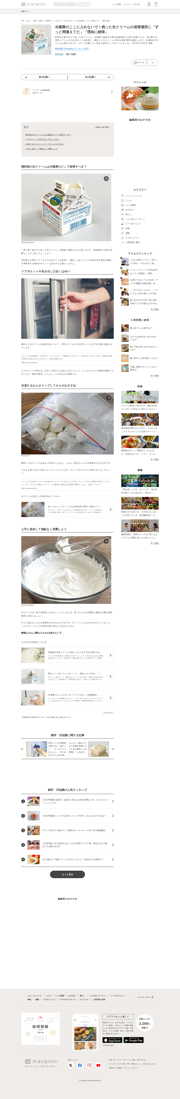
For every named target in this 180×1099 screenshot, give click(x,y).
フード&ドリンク (117, 996)
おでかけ (72, 996)
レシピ (48, 996)
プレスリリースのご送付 (117, 1064)
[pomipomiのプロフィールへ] (67, 91)
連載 (37, 999)
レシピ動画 (116, 4)
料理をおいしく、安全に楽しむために (144, 1064)
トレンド (127, 4)
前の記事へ (44, 77)
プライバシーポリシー (131, 1068)
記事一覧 (112, 1060)
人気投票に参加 (99, 999)
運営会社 (112, 1068)
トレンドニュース (35, 996)
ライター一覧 (120, 1060)
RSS (128, 1064)
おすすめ (136, 4)
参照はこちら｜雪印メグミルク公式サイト (39, 633)
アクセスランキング (68, 999)
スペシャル (84, 999)
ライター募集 (131, 1060)
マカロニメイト (49, 999)
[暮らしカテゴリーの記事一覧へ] (59, 54)
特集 (29, 999)
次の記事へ (90, 77)
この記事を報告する (108, 712)
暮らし (82, 996)
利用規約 (119, 1068)
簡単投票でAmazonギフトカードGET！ (72, 49)
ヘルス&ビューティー (98, 996)
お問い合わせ (141, 1060)
